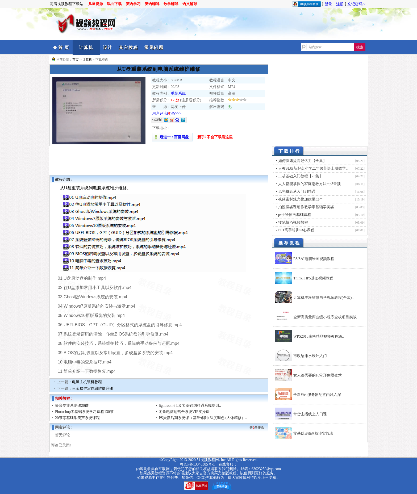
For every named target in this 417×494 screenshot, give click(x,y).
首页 (75, 59)
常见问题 (154, 47)
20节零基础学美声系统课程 (77, 418)
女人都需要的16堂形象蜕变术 (317, 375)
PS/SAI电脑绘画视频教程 (313, 259)
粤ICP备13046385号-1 (197, 464)
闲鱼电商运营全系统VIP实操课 (184, 412)
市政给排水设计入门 (310, 356)
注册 (340, 4)
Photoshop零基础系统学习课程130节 (84, 412)
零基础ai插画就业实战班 (313, 434)
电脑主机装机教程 (87, 382)
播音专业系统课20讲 (72, 406)
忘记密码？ (357, 4)
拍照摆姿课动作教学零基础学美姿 (306, 207)
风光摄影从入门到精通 (296, 192)
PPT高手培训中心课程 (296, 230)
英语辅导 (152, 4)
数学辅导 (171, 4)
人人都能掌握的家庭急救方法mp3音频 (309, 184)
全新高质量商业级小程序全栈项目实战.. (325, 317)
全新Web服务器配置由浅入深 (317, 395)
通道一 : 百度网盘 (172, 137)
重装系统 (178, 93)
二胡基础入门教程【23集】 (300, 176)
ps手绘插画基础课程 (294, 215)
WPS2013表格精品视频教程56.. (318, 336)
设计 (107, 47)
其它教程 (128, 47)
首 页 (63, 47)
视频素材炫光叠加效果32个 (300, 199)
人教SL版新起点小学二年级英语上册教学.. (313, 168)
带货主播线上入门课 (310, 414)
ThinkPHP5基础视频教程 (313, 278)
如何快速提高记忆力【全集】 (302, 161)
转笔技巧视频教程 (293, 222)
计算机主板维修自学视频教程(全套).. (323, 298)
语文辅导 (189, 4)
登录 (328, 4)
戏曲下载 (114, 4)
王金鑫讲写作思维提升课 (92, 389)
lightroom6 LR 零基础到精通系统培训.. (190, 406)
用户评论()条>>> (166, 113)
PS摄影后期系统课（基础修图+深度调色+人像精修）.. (203, 418)
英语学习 (133, 4)
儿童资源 (95, 4)
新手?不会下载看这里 (215, 137)
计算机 (86, 47)
